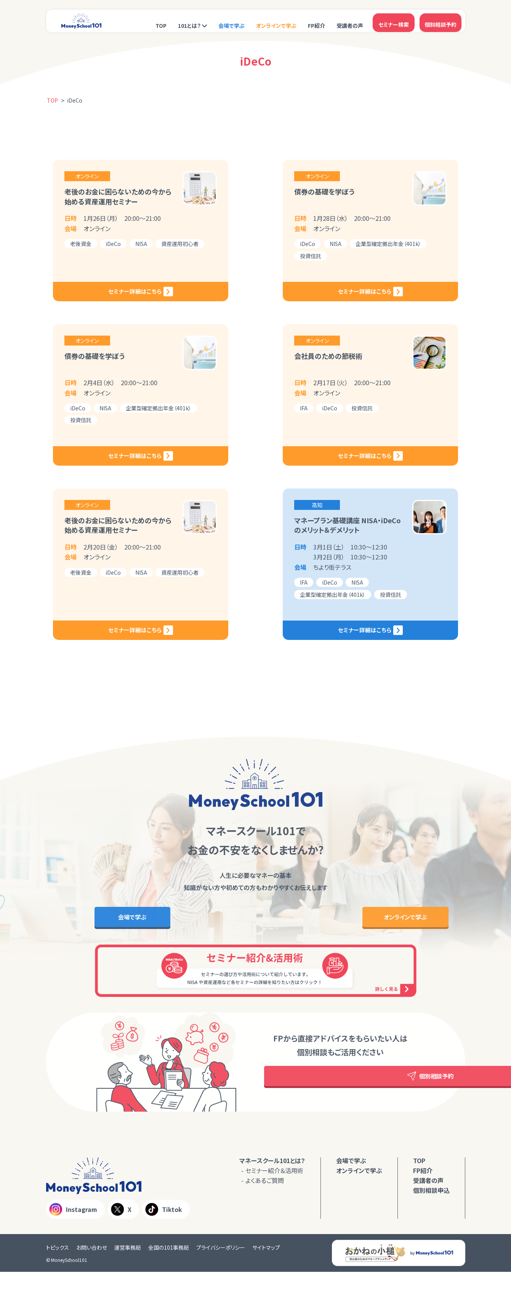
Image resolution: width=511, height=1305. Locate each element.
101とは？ (189, 22)
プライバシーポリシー (220, 1280)
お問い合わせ (91, 1280)
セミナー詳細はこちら (151, 303)
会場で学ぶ (231, 22)
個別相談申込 (431, 1223)
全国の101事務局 (168, 1280)
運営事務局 (127, 1280)
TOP (161, 22)
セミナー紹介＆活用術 (274, 1203)
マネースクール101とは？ (272, 1193)
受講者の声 (349, 22)
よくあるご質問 (264, 1213)
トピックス (57, 1280)
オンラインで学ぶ (276, 22)
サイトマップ (266, 1280)
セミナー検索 (393, 21)
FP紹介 (316, 22)
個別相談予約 (440, 21)
